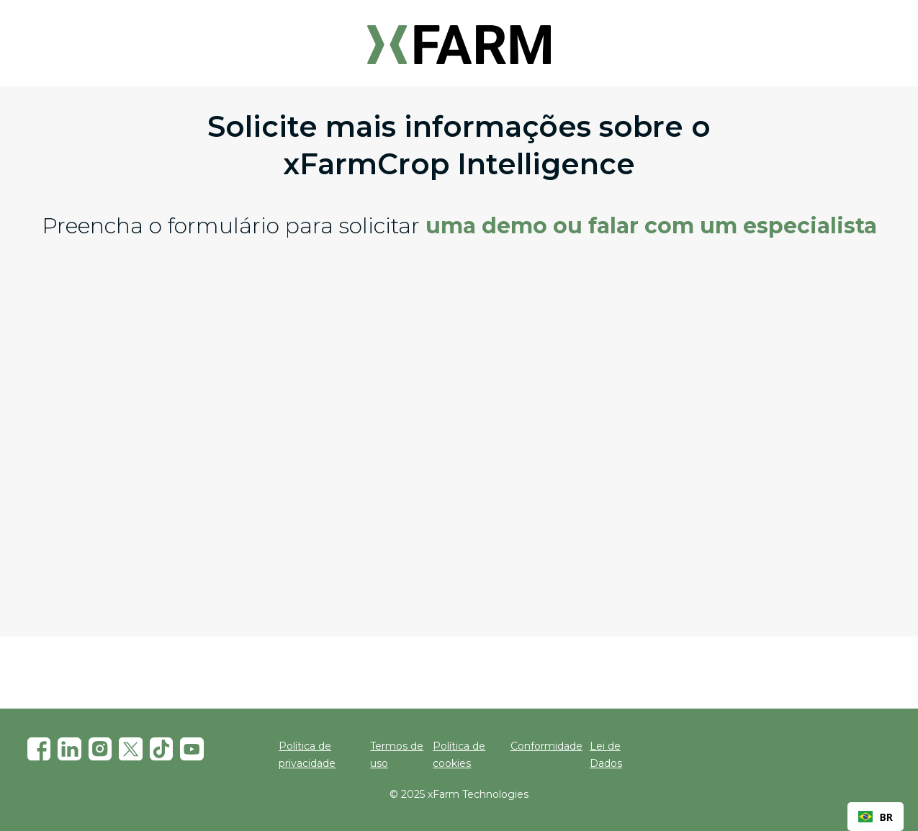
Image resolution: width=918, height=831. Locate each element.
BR (876, 817)
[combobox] (875, 816)
